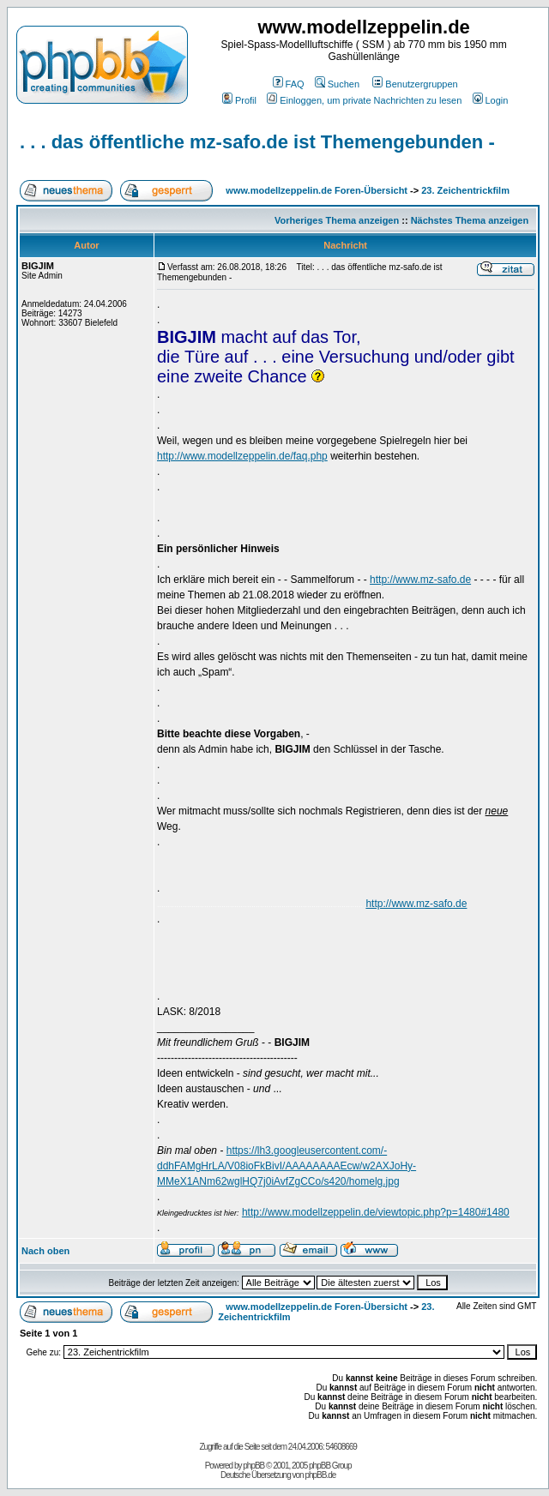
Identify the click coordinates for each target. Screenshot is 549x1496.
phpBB (253, 1465)
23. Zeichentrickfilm (465, 190)
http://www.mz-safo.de (420, 580)
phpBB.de (320, 1475)
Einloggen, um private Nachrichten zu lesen (364, 100)
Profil (239, 100)
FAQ (289, 84)
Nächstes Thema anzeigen (470, 220)
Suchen (337, 84)
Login (491, 100)
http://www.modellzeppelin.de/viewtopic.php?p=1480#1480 (376, 1212)
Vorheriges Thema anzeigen (336, 220)
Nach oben (45, 1251)
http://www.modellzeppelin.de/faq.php (242, 456)
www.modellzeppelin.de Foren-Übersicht (316, 190)
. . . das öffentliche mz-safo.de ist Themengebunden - (257, 142)
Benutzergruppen (414, 84)
